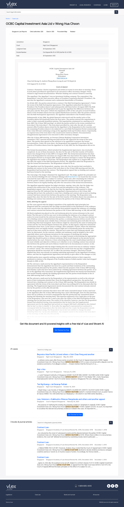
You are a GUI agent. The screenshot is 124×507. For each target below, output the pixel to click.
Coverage (97, 5)
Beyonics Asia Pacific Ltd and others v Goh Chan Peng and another (65, 354)
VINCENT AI (73, 5)
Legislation (9, 494)
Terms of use (9, 502)
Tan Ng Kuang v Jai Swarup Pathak (52, 384)
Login (105, 5)
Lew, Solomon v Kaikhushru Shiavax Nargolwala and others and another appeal (71, 399)
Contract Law (43, 427)
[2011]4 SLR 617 (72, 177)
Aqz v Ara (41, 369)
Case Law (38, 494)
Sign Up (114, 5)
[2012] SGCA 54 (62, 78)
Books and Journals (69, 494)
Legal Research (85, 5)
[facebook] (112, 486)
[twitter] (108, 486)
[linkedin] (116, 486)
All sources (96, 494)
